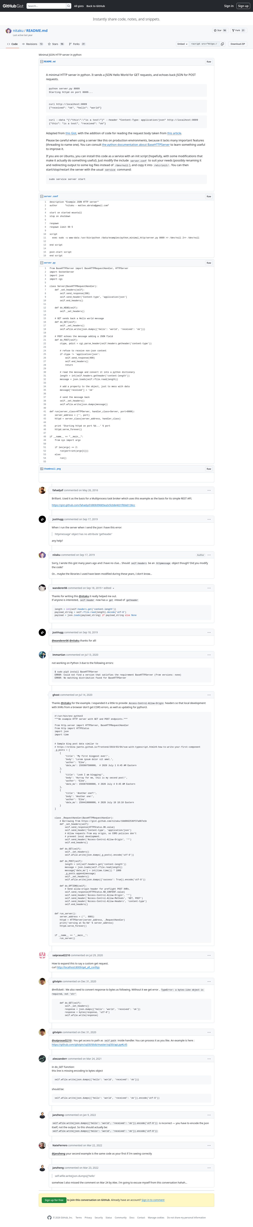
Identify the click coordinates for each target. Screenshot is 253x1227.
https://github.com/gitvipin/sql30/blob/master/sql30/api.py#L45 (89, 1044)
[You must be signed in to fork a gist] (238, 30)
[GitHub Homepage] (49, 1217)
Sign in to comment (153, 1200)
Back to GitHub (96, 6)
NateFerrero (59, 1145)
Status (109, 1217)
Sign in (229, 6)
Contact (141, 1217)
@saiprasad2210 (61, 1040)
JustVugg (57, 519)
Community (121, 1217)
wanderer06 (59, 588)
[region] (126, 128)
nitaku (18, 30)
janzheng (58, 1115)
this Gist (70, 133)
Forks (77, 44)
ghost (55, 694)
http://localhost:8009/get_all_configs (78, 967)
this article (174, 133)
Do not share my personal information (186, 1217)
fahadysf (57, 490)
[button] (222, 44)
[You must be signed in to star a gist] (220, 30)
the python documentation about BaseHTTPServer (136, 145)
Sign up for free (54, 1200)
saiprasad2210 (61, 955)
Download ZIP (238, 43)
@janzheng (58, 1153)
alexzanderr (59, 1058)
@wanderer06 (60, 640)
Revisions (33, 44)
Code (12, 44)
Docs (131, 1217)
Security (99, 1217)
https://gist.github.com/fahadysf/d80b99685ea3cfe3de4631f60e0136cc (93, 505)
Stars (56, 44)
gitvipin (57, 981)
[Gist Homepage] (13, 6)
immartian (58, 654)
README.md (36, 30)
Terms (79, 1217)
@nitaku (84, 596)
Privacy (88, 1217)
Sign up (243, 6)
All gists (79, 6)
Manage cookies (156, 1217)
